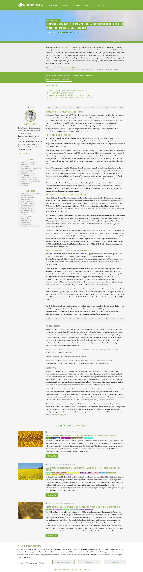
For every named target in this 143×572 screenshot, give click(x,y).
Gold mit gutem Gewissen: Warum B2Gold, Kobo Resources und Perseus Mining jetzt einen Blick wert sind (83, 507)
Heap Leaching (32, 179)
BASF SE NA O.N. (24, 214)
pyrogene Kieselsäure (26, 172)
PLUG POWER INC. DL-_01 (26, 195)
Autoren (99, 5)
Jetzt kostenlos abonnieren (58, 79)
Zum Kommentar (51, 456)
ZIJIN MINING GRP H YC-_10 (26, 210)
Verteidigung (23, 185)
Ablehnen (115, 562)
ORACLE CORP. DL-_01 (25, 220)
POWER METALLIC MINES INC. (27, 203)
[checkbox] (18, 563)
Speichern (89, 562)
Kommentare (52, 5)
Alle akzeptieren (63, 562)
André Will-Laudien (71, 67)
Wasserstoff (32, 162)
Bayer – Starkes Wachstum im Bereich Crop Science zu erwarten (70, 98)
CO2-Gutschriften (24, 168)
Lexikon (76, 5)
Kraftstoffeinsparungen (26, 164)
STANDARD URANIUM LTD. (26, 216)
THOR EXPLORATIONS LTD (26, 212)
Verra (21, 170)
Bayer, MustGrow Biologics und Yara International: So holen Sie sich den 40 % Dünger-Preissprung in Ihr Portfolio (83, 469)
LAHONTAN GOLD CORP (25, 199)
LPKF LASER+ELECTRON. (25, 207)
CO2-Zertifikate (24, 166)
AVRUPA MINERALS (24, 222)
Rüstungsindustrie (25, 183)
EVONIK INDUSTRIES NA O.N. (26, 197)
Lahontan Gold (24, 177)
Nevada (33, 177)
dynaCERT (22, 162)
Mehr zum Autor (24, 153)
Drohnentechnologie (34, 181)
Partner (88, 5)
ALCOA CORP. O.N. (24, 218)
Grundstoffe (23, 174)
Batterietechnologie (25, 175)
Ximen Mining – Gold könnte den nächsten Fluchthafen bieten (69, 95)
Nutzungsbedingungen (58, 414)
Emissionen (30, 170)
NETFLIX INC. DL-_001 (25, 224)
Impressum (57, 569)
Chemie (32, 174)
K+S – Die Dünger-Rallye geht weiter (61, 93)
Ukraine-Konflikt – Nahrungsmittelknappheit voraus (67, 91)
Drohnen (22, 181)
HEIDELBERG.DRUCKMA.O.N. (26, 205)
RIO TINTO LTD (34, 226)
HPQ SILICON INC (35, 193)
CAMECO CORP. (23, 226)
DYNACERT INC (23, 193)
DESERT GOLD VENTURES (25, 209)
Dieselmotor (37, 168)
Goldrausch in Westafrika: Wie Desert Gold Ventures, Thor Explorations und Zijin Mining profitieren (81, 435)
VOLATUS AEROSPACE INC (26, 201)
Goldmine (22, 179)
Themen (64, 5)
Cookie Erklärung (84, 569)
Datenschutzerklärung (69, 569)
